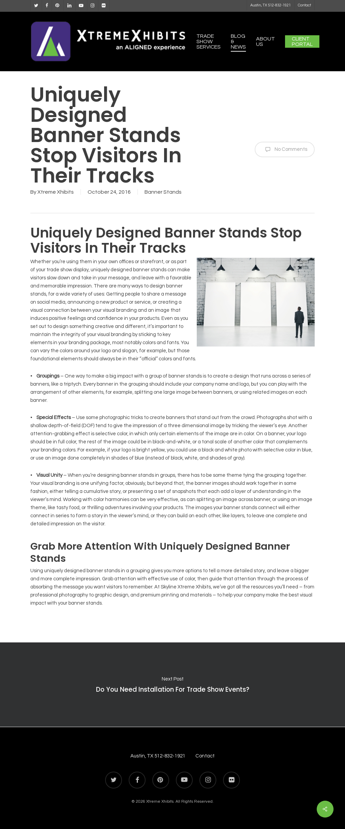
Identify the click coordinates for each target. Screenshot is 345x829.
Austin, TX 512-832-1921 (157, 755)
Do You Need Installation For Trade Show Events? (172, 684)
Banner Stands (163, 192)
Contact (205, 755)
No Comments (284, 149)
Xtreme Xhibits (55, 192)
